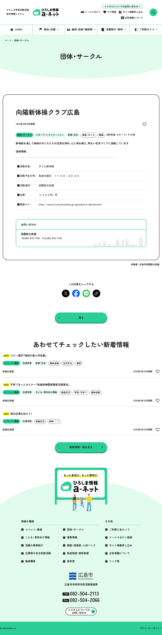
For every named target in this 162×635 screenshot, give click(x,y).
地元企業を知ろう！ (17, 413)
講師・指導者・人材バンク (81, 545)
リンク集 (114, 561)
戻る (81, 317)
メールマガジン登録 (120, 537)
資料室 (71, 561)
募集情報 (72, 537)
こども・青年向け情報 (37, 537)
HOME (18, 29)
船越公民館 (8, 371)
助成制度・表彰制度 (78, 553)
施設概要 (30, 561)
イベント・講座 (33, 529)
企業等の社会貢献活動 (38, 553)
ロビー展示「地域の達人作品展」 (25, 355)
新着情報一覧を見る (81, 447)
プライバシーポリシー (151, 628)
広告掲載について (134, 18)
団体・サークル (75, 529)
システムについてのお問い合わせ (121, 6)
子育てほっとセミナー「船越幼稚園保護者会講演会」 (36, 384)
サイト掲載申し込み (133, 12)
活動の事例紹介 (34, 545)
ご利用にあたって (119, 529)
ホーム (8, 40)
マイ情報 (111, 12)
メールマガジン (93, 12)
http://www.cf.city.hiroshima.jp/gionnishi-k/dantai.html (70, 204)
